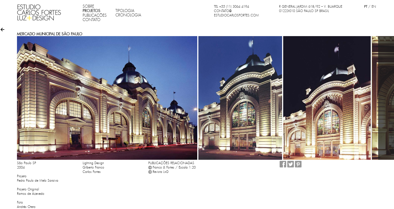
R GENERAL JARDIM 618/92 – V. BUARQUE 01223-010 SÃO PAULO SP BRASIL (310, 8)
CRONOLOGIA (128, 15)
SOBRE (88, 6)
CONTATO (91, 20)
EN (374, 6)
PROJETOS (91, 10)
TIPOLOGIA (124, 10)
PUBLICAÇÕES (95, 15)
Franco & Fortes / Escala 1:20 (174, 167)
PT (365, 6)
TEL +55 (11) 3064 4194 (231, 6)
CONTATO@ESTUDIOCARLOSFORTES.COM (236, 13)
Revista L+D (161, 172)
